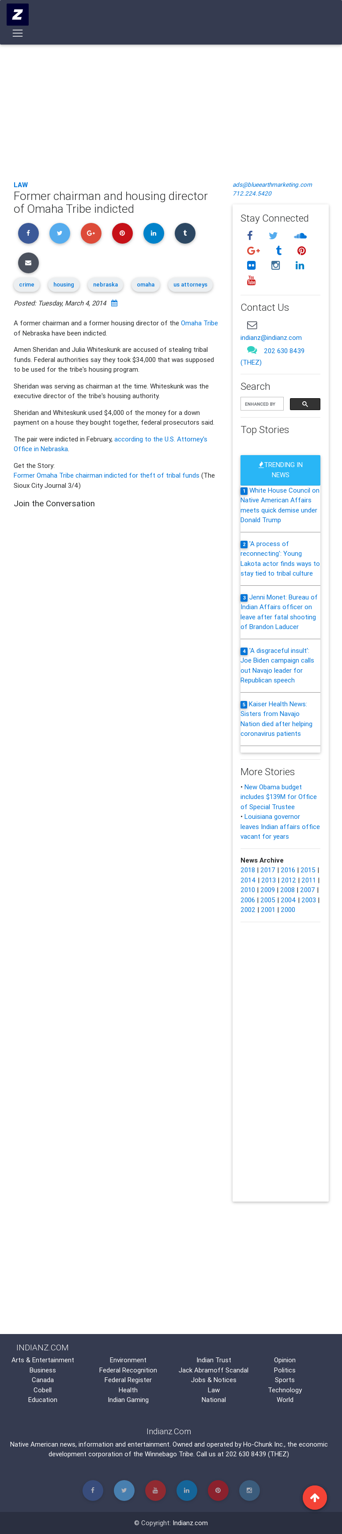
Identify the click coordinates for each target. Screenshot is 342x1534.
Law (21, 185)
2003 (308, 900)
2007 (307, 890)
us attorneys (190, 284)
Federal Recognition (128, 1370)
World (285, 1399)
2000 (288, 909)
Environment (128, 1360)
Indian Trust (213, 1360)
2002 (248, 909)
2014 (248, 880)
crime (26, 284)
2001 (268, 909)
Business (43, 1370)
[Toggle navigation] (18, 35)
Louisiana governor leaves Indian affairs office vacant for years (280, 826)
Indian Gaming (128, 1399)
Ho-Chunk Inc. (263, 1444)
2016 (288, 870)
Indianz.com (190, 1523)
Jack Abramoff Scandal (213, 1370)
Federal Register (128, 1380)
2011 (308, 880)
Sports (285, 1380)
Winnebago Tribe (169, 1454)
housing (63, 284)
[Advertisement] (171, 108)
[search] (261, 404)
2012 (288, 880)
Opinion (285, 1360)
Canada (43, 1380)
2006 (248, 900)
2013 (268, 880)
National (214, 1399)
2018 (248, 870)
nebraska (105, 284)
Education (42, 1399)
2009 (267, 890)
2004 (288, 900)
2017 (267, 870)
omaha (145, 284)
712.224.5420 (252, 193)
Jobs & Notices (214, 1380)
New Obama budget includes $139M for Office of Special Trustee (279, 797)
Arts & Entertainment (42, 1360)
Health (128, 1390)
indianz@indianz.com (271, 337)
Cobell (43, 1390)
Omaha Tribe (199, 323)
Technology (285, 1390)
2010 (248, 890)
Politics (285, 1370)
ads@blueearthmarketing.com (272, 184)
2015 (308, 870)
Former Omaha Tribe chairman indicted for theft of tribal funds (107, 475)
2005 (267, 900)
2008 (287, 890)
